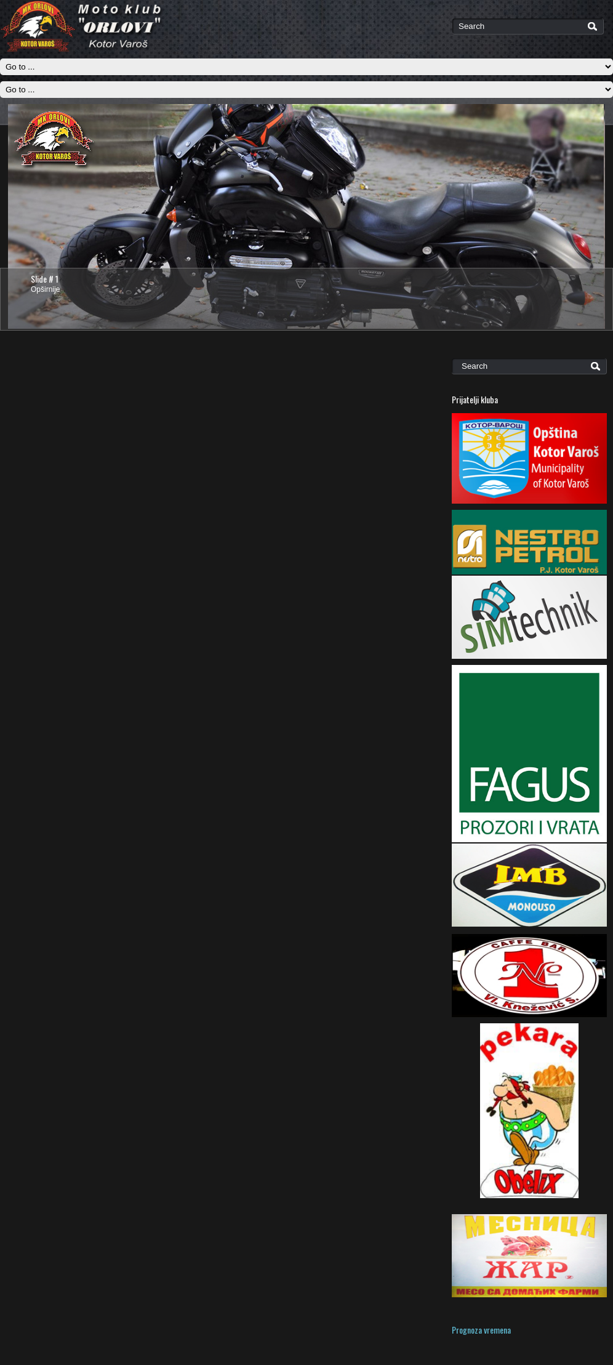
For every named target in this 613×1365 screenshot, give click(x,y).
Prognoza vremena (481, 1329)
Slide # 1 (44, 278)
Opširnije (45, 289)
